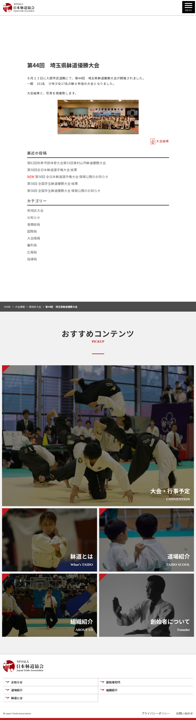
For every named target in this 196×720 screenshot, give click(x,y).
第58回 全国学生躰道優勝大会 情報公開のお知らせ (64, 190)
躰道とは (16, 698)
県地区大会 (35, 210)
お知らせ (33, 217)
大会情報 (33, 238)
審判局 (32, 245)
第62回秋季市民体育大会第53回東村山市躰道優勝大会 (66, 162)
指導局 (32, 259)
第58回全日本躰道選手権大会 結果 (52, 169)
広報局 (32, 252)
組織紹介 (112, 690)
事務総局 (33, 224)
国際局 (32, 231)
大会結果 (162, 141)
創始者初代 (113, 682)
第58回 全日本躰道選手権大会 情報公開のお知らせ (67, 176)
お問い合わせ (184, 713)
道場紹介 (16, 690)
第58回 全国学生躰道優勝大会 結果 (52, 183)
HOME (7, 306)
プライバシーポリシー (155, 713)
